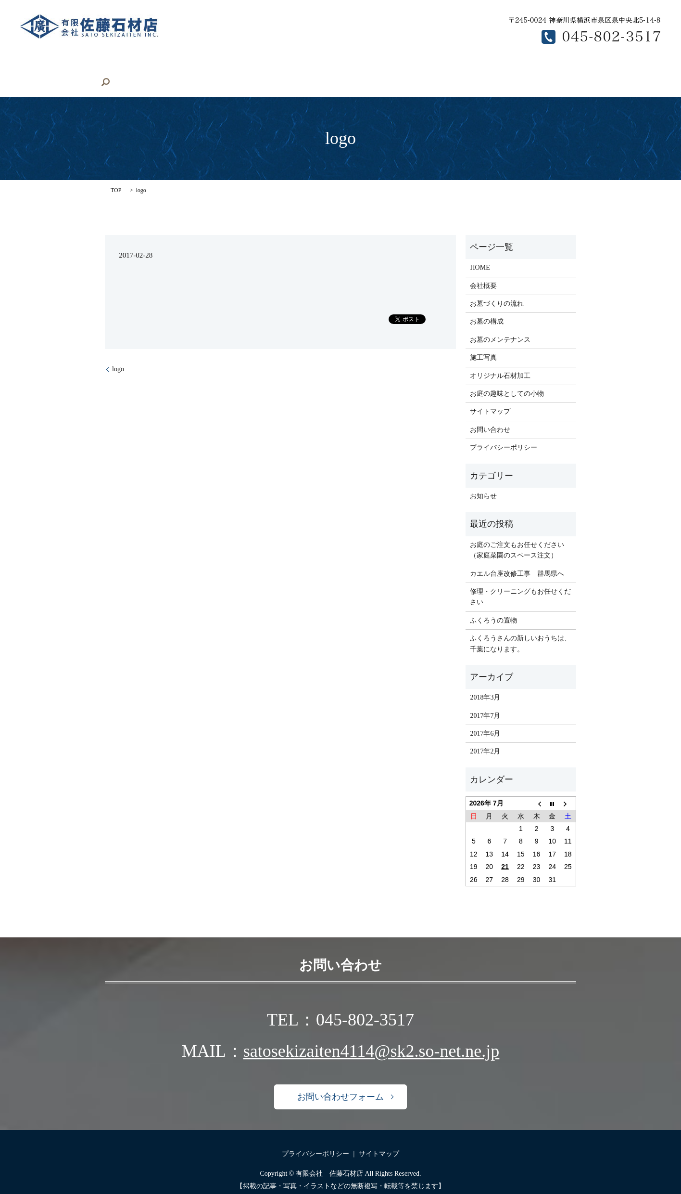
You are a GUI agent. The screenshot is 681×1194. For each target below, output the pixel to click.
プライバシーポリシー (503, 432)
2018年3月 (485, 683)
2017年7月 (485, 700)
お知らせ (483, 481)
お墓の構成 (397, 68)
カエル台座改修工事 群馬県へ (517, 558)
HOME (70, 68)
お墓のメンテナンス (460, 68)
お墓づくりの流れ (337, 68)
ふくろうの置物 (493, 605)
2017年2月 (485, 736)
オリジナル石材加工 (214, 68)
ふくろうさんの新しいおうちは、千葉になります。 (520, 628)
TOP (116, 175)
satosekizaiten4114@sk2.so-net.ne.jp (371, 1036)
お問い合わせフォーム (340, 1082)
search (613, 68)
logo (118, 354)
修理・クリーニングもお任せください (520, 582)
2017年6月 (485, 718)
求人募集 (520, 68)
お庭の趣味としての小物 (507, 378)
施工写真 (153, 68)
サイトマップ (490, 397)
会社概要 (111, 68)
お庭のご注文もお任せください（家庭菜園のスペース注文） (517, 535)
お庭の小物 (277, 68)
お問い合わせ (570, 68)
